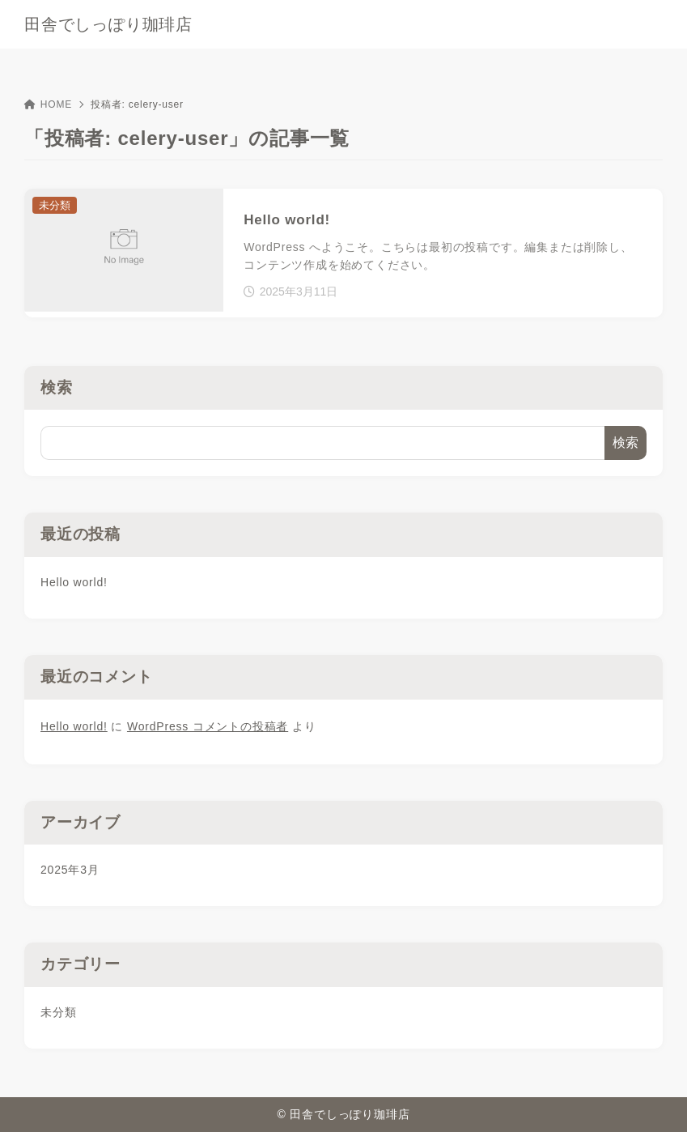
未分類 (58, 1012)
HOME (48, 104)
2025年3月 (70, 869)
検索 (56, 387)
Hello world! (74, 582)
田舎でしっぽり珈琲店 (108, 24)
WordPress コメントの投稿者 (207, 726)
